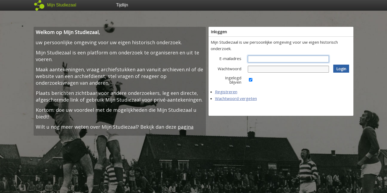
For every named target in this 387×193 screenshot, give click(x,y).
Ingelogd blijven (233, 80)
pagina (186, 127)
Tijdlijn (122, 5)
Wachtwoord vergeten (236, 98)
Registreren (226, 91)
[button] (341, 69)
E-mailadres (230, 58)
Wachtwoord (229, 68)
